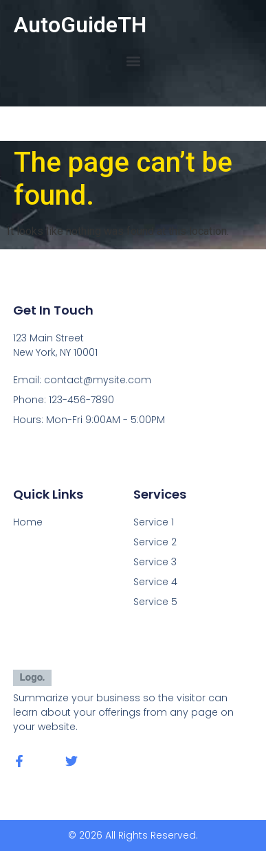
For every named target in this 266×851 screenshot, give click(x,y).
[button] (133, 60)
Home (28, 522)
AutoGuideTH (80, 25)
